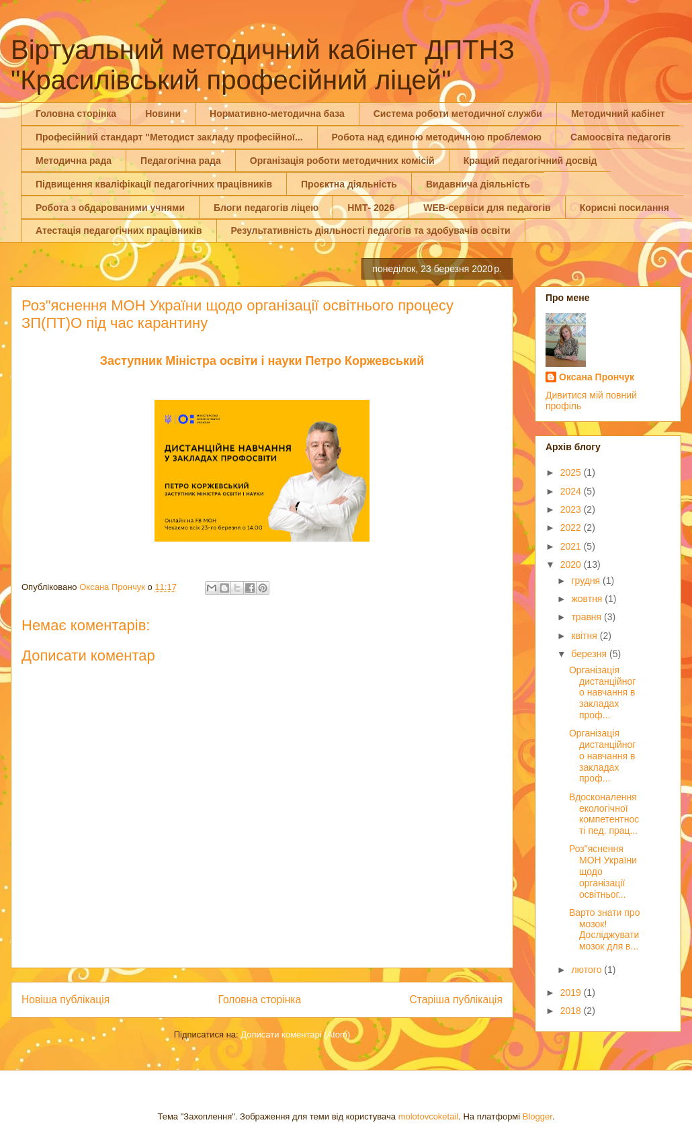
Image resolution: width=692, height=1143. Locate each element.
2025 (572, 472)
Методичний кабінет (618, 113)
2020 (572, 564)
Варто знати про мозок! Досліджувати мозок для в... (604, 929)
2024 (572, 491)
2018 (572, 1010)
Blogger (537, 1116)
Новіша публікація (65, 999)
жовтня (588, 598)
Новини (163, 113)
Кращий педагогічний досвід (530, 160)
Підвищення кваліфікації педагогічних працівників (154, 184)
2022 (572, 527)
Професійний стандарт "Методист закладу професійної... (169, 137)
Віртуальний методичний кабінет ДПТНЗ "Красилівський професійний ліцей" (263, 65)
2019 (572, 992)
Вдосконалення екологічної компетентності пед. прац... (604, 814)
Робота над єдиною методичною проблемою (437, 137)
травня (587, 616)
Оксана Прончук (596, 377)
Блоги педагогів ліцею (266, 207)
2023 (572, 509)
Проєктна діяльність (349, 184)
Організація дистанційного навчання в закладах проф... (602, 692)
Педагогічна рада (180, 160)
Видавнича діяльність (478, 184)
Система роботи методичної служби (458, 113)
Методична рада (74, 160)
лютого (587, 969)
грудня (587, 580)
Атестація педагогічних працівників (119, 230)
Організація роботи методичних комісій (342, 160)
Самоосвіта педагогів (620, 137)
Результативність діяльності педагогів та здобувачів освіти (371, 230)
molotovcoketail (428, 1116)
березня (590, 653)
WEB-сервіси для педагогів (487, 207)
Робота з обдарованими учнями (110, 207)
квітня (585, 635)
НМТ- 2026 (370, 207)
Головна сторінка (76, 113)
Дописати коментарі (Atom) (295, 1034)
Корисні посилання (624, 207)
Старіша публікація (456, 999)
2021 (572, 546)
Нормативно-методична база (277, 113)
